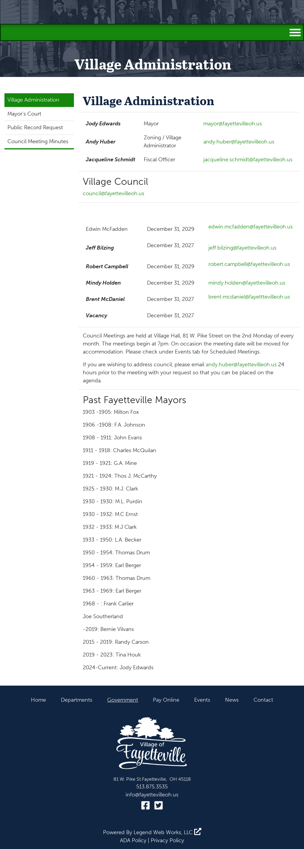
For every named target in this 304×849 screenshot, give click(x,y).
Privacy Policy (167, 840)
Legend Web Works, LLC (167, 832)
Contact (263, 700)
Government (122, 700)
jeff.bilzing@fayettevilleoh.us (242, 247)
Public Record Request (35, 127)
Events (202, 700)
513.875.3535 (152, 786)
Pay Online (166, 700)
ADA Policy (133, 840)
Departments (76, 700)
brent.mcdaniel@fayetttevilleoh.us (249, 296)
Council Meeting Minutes (37, 141)
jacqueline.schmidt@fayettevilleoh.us (247, 159)
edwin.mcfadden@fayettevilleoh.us (250, 226)
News (232, 700)
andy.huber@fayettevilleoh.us (238, 141)
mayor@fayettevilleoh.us (232, 123)
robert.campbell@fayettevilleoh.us (249, 264)
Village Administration (33, 100)
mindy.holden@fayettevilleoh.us (246, 283)
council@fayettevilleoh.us (113, 193)
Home (38, 700)
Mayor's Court (24, 114)
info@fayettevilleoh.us (152, 794)
